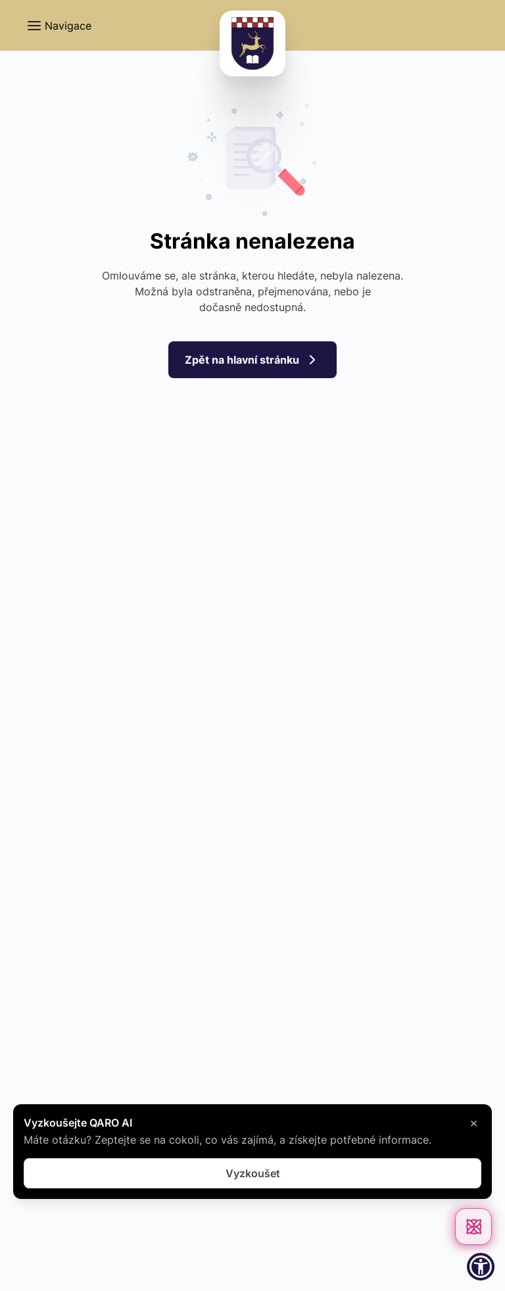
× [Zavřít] (473, 1123)
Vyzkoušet (253, 1173)
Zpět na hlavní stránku (252, 360)
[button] (59, 25)
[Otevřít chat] (473, 1226)
